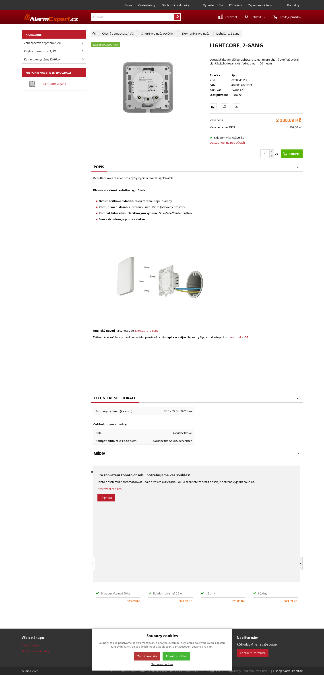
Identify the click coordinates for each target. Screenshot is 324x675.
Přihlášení (235, 5)
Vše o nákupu (33, 637)
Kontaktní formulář (252, 653)
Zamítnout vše (147, 656)
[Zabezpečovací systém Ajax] (83, 43)
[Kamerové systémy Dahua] (83, 59)
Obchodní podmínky (175, 5)
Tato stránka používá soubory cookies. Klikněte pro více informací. (154, 671)
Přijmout (106, 498)
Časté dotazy (146, 5)
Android (235, 337)
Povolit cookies (176, 656)
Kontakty (293, 5)
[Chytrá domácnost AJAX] (83, 51)
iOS (246, 337)
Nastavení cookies (109, 489)
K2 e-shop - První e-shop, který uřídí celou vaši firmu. (235, 671)
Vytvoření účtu (213, 5)
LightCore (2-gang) (147, 331)
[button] (93, 563)
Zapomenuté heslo (260, 5)
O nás (128, 5)
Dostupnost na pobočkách (227, 143)
